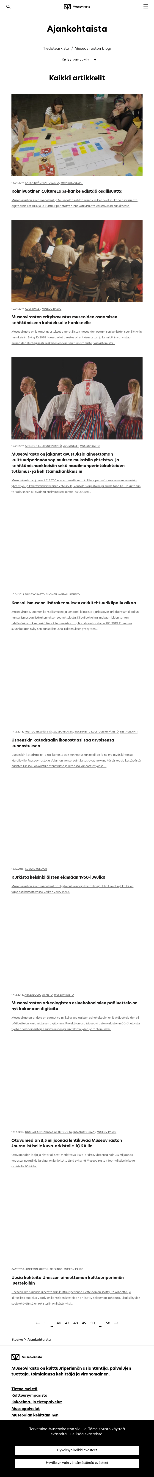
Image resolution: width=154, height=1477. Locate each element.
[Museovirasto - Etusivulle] (77, 7)
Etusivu (17, 1340)
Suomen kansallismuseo (63, 594)
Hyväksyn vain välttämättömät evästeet (77, 1463)
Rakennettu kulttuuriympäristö (96, 732)
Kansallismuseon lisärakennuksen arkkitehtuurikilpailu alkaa (73, 603)
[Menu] (145, 7)
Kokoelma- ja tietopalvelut (36, 1402)
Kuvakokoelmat (71, 183)
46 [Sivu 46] (59, 1323)
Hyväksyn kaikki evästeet (77, 1450)
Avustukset (32, 309)
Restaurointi (129, 732)
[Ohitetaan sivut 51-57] (100, 1324)
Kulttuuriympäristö (38, 732)
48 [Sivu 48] (75, 1323)
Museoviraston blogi (92, 49)
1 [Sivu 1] (45, 1323)
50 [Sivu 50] (92, 1323)
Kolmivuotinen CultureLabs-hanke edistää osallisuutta (67, 192)
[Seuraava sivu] (116, 1324)
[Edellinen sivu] (38, 1324)
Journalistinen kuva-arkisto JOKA (48, 1132)
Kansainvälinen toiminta (42, 183)
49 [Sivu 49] (84, 1323)
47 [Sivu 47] (67, 1323)
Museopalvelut (25, 1409)
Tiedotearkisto (56, 49)
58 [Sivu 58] (108, 1323)
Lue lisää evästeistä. (86, 1434)
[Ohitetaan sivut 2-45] (51, 1324)
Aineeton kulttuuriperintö (43, 446)
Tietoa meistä (24, 1389)
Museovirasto (51, 309)
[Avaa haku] (8, 7)
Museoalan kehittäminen (34, 1415)
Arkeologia (33, 995)
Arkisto (47, 995)
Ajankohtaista (39, 1340)
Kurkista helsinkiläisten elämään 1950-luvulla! (58, 878)
